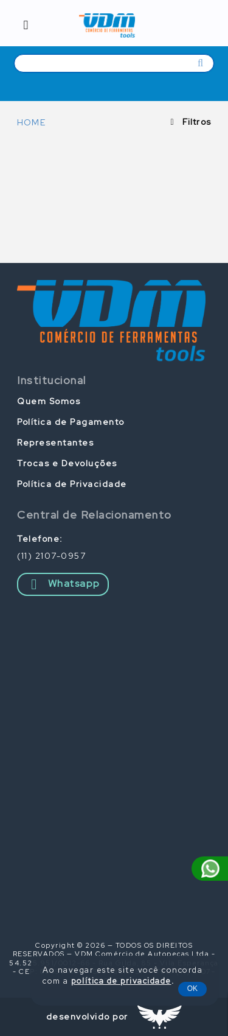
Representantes (55, 442)
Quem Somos (48, 401)
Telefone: (40, 538)
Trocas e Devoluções (67, 463)
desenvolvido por (87, 1016)
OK (192, 988)
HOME (31, 122)
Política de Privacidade (72, 483)
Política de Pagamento (71, 421)
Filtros (196, 121)
